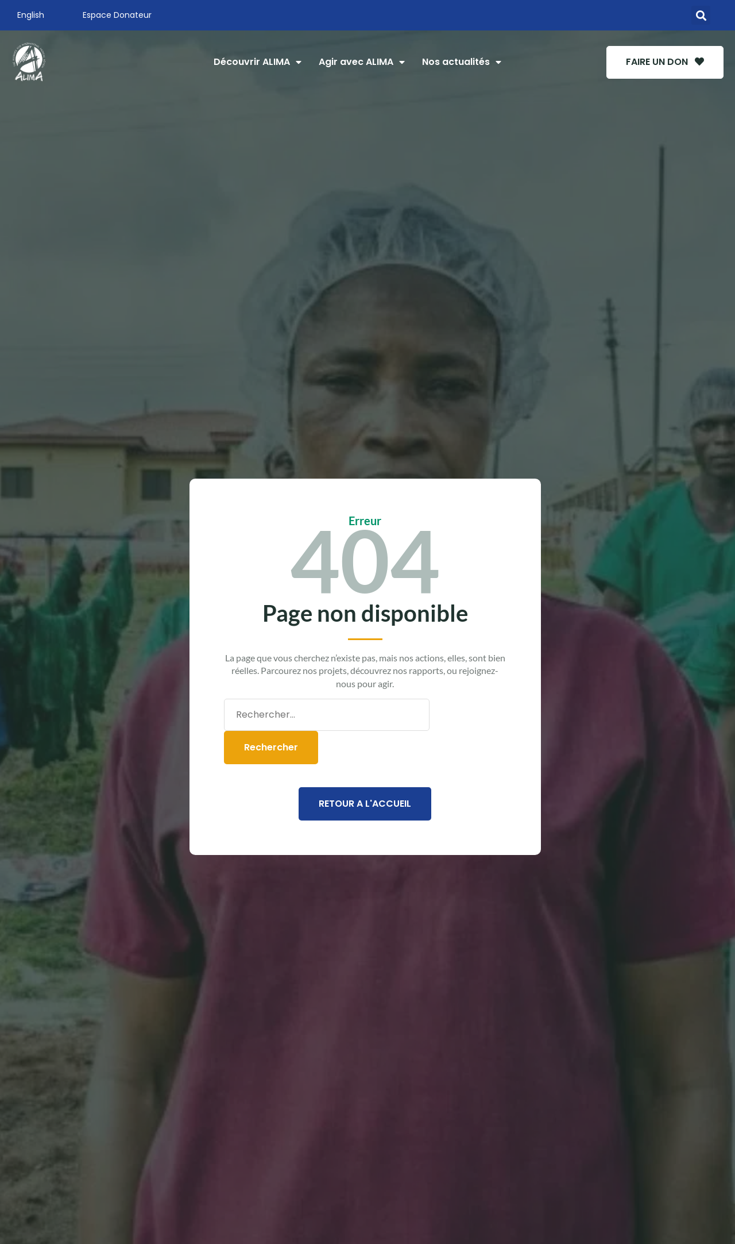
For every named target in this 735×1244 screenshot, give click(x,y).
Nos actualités (461, 62)
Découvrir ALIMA (257, 62)
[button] (700, 15)
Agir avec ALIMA (361, 62)
